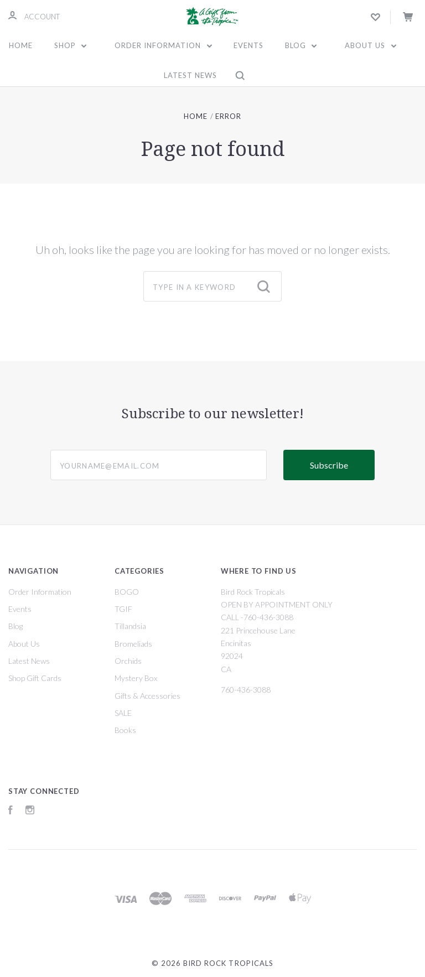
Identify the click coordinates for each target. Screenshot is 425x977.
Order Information (163, 45)
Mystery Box (136, 678)
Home (21, 45)
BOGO (127, 591)
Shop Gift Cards (34, 678)
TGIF (123, 609)
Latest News (190, 75)
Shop (70, 45)
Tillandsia (130, 626)
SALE (123, 713)
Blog (301, 45)
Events (248, 45)
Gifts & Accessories (147, 695)
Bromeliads (133, 643)
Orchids (128, 661)
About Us (370, 45)
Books (125, 730)
